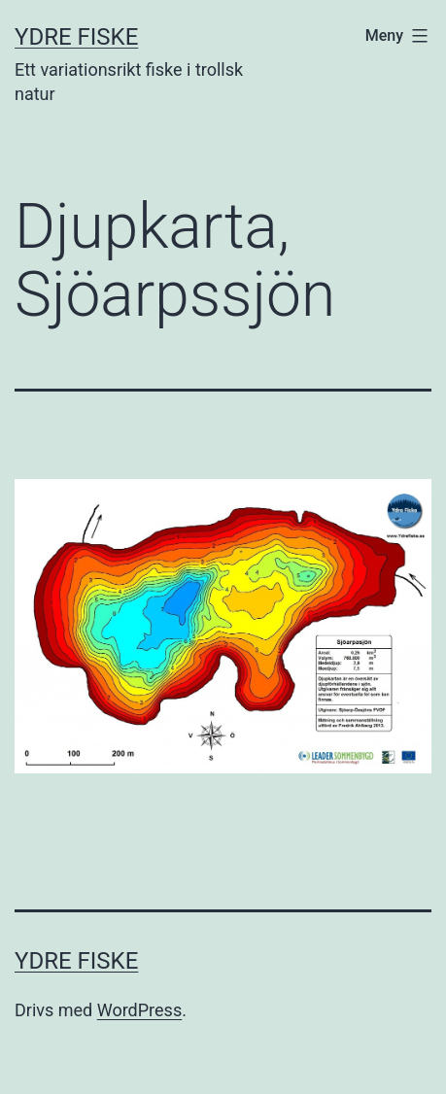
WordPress (139, 1010)
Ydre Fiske (76, 37)
